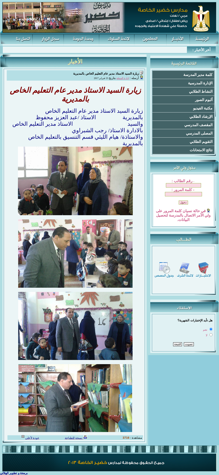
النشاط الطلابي (200, 91)
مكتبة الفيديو (202, 108)
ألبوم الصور (203, 100)
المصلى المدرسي (199, 133)
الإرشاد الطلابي (200, 117)
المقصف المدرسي (198, 125)
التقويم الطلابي (201, 142)
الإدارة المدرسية (200, 83)
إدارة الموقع (122, 78)
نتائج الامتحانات (201, 150)
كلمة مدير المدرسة (197, 75)
